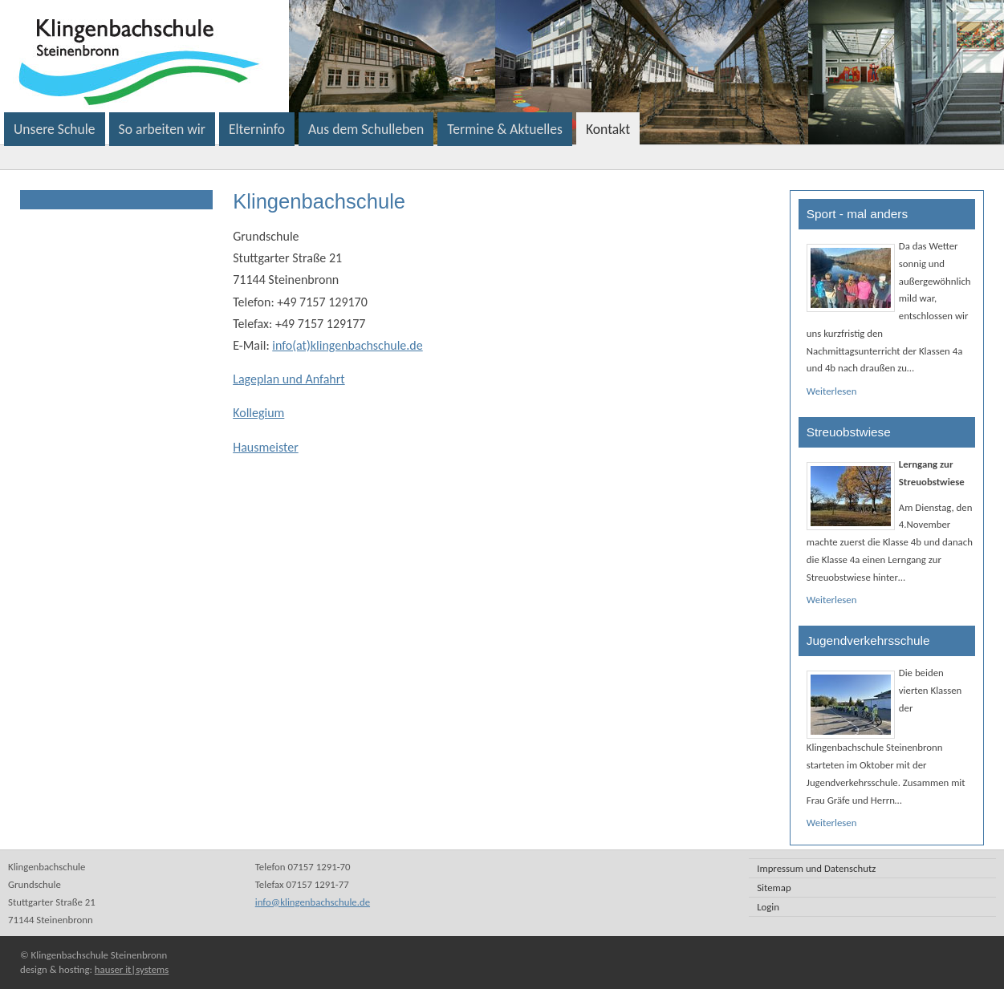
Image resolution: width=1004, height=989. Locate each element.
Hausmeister (266, 447)
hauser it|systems (132, 969)
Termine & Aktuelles (505, 129)
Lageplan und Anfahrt (289, 379)
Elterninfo (257, 129)
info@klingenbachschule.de (312, 902)
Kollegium (258, 412)
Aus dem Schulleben (366, 129)
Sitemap (774, 888)
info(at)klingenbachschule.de (347, 345)
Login (768, 907)
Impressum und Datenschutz (816, 868)
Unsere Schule (55, 129)
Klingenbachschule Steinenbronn (340, 56)
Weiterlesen (832, 391)
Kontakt (608, 129)
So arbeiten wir (162, 129)
